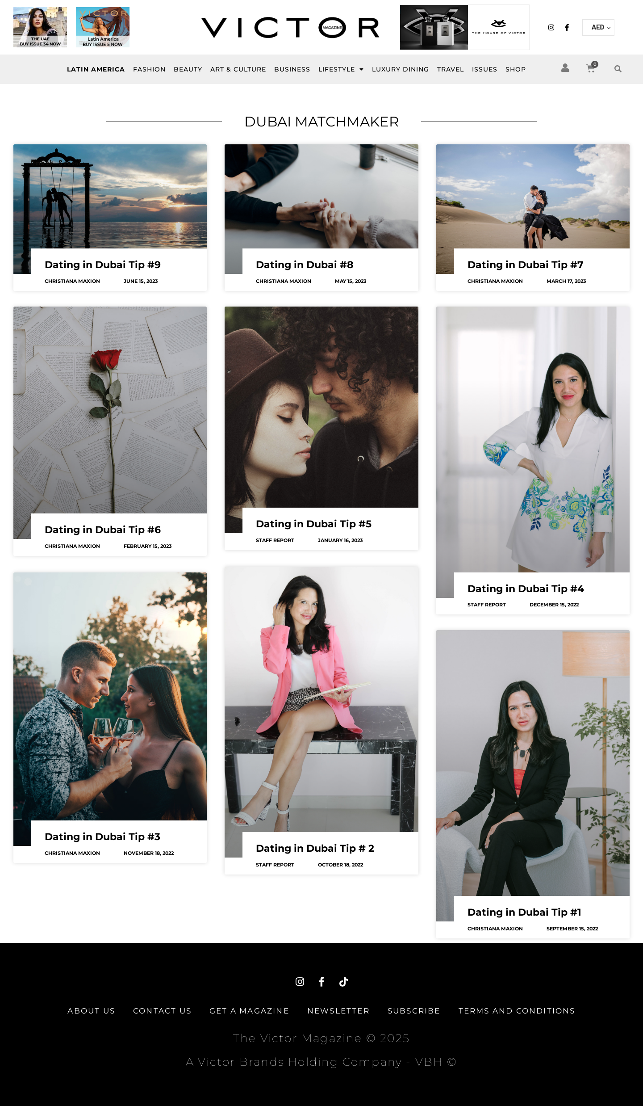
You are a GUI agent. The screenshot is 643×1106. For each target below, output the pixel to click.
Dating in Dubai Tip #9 (103, 265)
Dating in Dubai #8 (305, 265)
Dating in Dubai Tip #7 (526, 265)
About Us (91, 1010)
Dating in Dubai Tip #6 (103, 530)
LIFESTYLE (341, 69)
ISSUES (484, 69)
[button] (617, 69)
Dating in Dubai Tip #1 (524, 912)
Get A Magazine (249, 1010)
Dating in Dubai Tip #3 (102, 836)
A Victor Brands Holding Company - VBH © (321, 1061)
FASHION (149, 69)
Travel (450, 69)
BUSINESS (292, 69)
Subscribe (414, 1010)
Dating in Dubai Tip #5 (314, 524)
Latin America (96, 69)
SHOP (515, 69)
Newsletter (338, 1010)
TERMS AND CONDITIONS (517, 1010)
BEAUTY (188, 69)
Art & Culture (238, 69)
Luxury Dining (400, 69)
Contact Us (162, 1010)
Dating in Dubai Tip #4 (526, 589)
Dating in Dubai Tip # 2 (315, 847)
